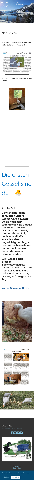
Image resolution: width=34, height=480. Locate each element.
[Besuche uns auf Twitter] (18, 433)
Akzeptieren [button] (15, 477)
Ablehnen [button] (6, 477)
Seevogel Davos (6, 4)
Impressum (17, 466)
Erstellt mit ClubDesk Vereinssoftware (12, 428)
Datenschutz (17, 468)
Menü (29, 4)
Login (20, 4)
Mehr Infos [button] (26, 473)
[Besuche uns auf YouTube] (15, 433)
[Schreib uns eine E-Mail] (21, 433)
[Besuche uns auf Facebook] (12, 433)
